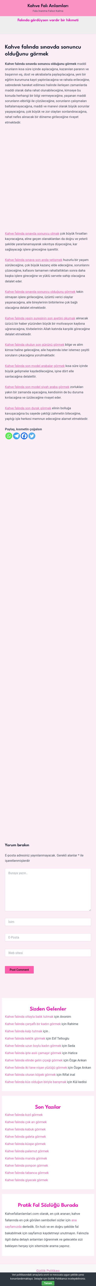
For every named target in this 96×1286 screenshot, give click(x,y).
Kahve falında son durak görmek (28, 408)
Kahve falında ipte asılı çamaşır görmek (33, 1053)
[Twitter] (31, 435)
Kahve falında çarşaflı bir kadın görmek (33, 1024)
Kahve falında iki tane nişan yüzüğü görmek (36, 1067)
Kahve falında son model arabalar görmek (35, 366)
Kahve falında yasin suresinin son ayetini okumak (40, 318)
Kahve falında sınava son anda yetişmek (33, 260)
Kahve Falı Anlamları (48, 6)
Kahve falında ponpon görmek (26, 1165)
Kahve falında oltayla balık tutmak (29, 1017)
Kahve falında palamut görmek (27, 1151)
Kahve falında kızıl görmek (24, 1115)
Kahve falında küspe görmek (25, 1144)
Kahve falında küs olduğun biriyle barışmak (35, 1082)
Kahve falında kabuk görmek (25, 1129)
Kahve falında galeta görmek (25, 1137)
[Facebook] (24, 435)
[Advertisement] (48, 178)
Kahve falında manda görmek (26, 1158)
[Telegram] (16, 435)
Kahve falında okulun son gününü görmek (34, 345)
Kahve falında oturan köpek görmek (30, 1075)
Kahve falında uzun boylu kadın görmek (33, 1046)
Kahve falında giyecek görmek (26, 1180)
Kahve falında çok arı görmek (26, 1122)
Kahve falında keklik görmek (25, 1038)
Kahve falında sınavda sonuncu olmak (32, 233)
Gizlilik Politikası (48, 1271)
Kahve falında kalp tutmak (23, 1031)
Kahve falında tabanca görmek (26, 1173)
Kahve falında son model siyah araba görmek (37, 387)
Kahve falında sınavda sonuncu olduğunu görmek (40, 292)
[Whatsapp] (8, 435)
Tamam (48, 1283)
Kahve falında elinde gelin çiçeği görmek (33, 1060)
